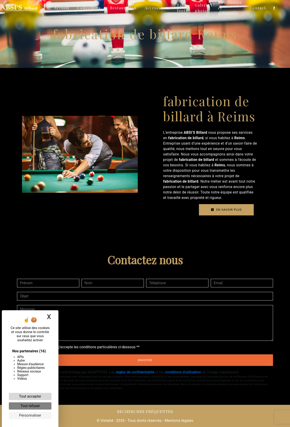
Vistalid (107, 420)
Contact (258, 7)
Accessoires (157, 7)
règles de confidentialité (135, 372)
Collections (89, 7)
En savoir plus (226, 209)
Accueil (61, 7)
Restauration (123, 7)
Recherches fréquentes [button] (145, 411)
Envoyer (145, 360)
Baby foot (182, 8)
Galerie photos (202, 8)
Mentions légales (178, 420)
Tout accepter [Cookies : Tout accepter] (30, 396)
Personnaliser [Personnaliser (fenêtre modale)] (30, 415)
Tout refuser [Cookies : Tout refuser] (30, 406)
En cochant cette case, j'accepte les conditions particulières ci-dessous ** (81, 347)
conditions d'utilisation (183, 372)
